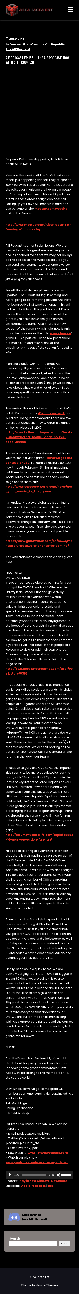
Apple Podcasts (33, 1186)
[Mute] (58, 1175)
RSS (51, 1186)
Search (14, 1238)
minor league (60, 333)
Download (59, 1181)
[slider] (34, 1175)
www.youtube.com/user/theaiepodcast (37, 1162)
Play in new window (34, 1181)
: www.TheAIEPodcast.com (47, 1153)
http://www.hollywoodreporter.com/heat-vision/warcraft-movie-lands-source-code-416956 (39, 437)
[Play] (10, 1175)
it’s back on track (51, 413)
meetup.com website (51, 209)
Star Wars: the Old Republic (43, 44)
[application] (39, 1175)
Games (15, 44)
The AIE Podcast (18, 49)
